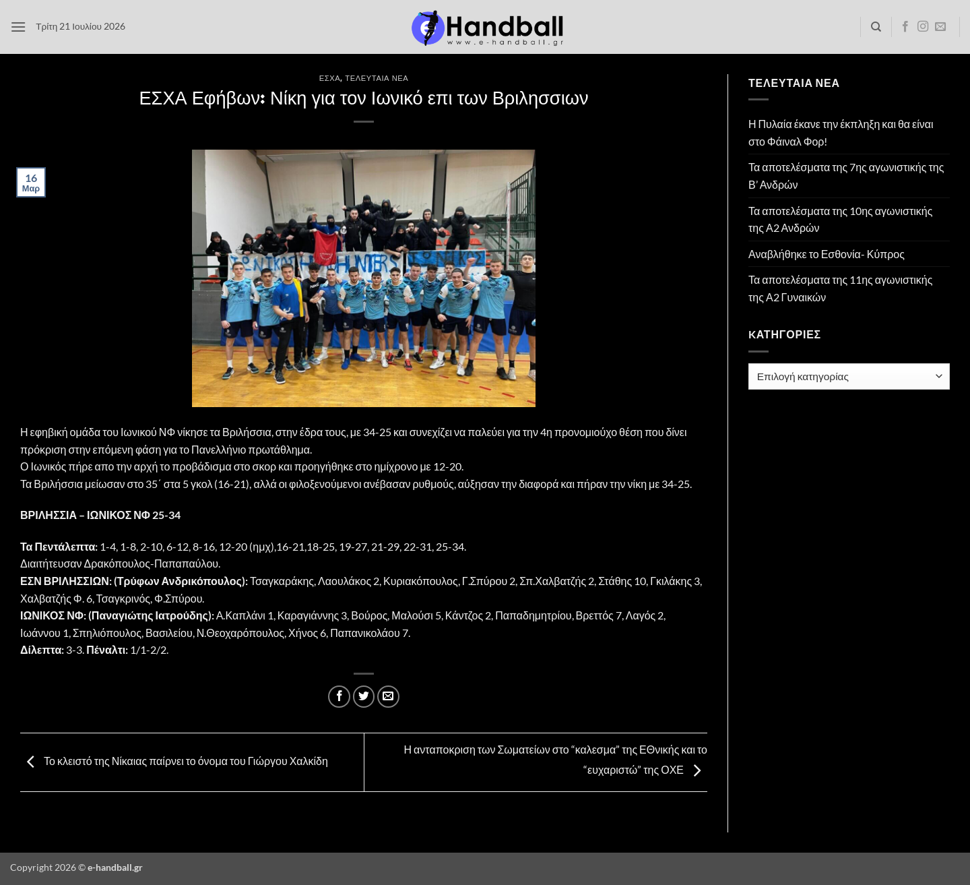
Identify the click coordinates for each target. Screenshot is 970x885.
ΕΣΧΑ (330, 78)
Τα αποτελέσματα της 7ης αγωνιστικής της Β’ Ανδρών (846, 175)
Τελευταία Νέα (376, 78)
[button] (18, 26)
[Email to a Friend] (388, 696)
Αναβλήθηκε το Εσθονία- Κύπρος (826, 253)
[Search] (876, 27)
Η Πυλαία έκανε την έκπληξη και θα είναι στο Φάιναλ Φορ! (841, 132)
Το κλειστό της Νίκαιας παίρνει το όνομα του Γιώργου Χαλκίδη (174, 760)
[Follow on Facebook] (905, 27)
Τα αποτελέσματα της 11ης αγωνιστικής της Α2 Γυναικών (840, 288)
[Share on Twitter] (364, 696)
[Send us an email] (940, 27)
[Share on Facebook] (339, 696)
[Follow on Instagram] (922, 27)
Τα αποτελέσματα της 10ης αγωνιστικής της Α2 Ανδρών (840, 219)
